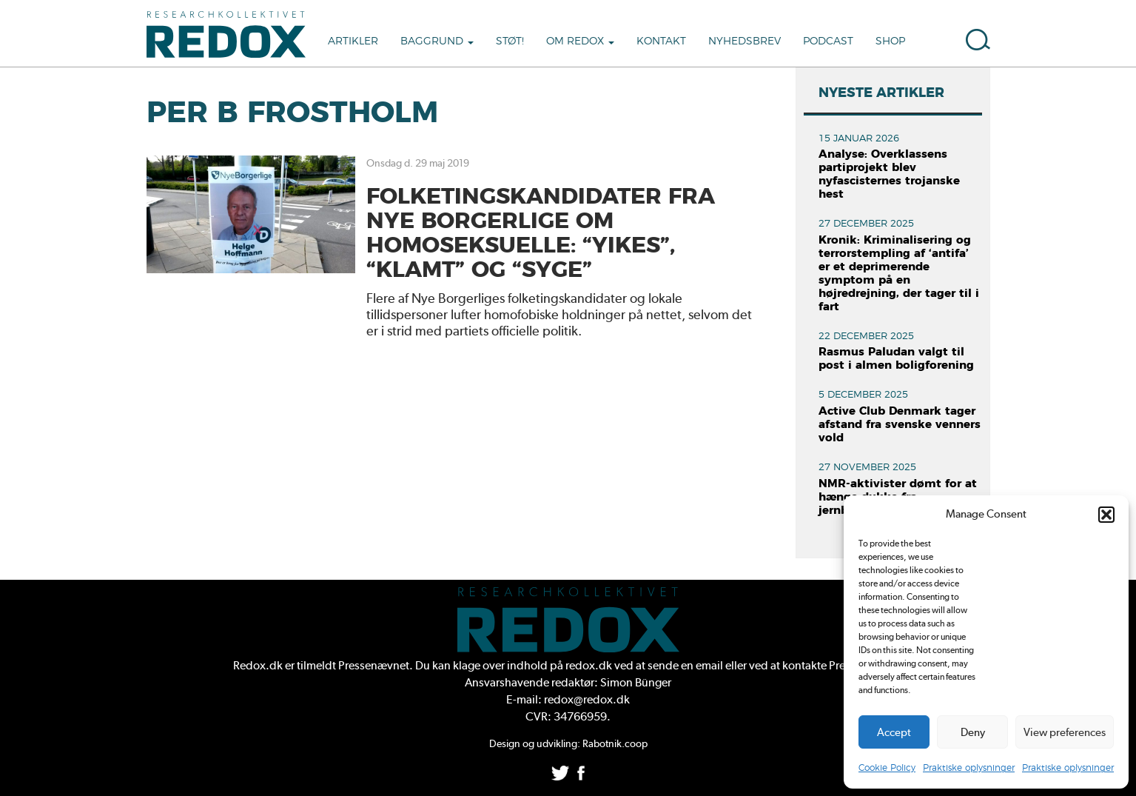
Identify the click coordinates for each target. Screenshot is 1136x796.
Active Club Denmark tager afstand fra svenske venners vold (900, 425)
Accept (894, 732)
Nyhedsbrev (744, 41)
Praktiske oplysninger (969, 767)
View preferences (1065, 732)
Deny (973, 732)
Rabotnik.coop (615, 743)
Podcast (828, 41)
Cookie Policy (886, 767)
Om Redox (580, 41)
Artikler (353, 41)
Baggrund (437, 41)
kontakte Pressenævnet (841, 665)
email (709, 665)
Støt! (510, 41)
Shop (890, 41)
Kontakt (661, 41)
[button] (1106, 514)
